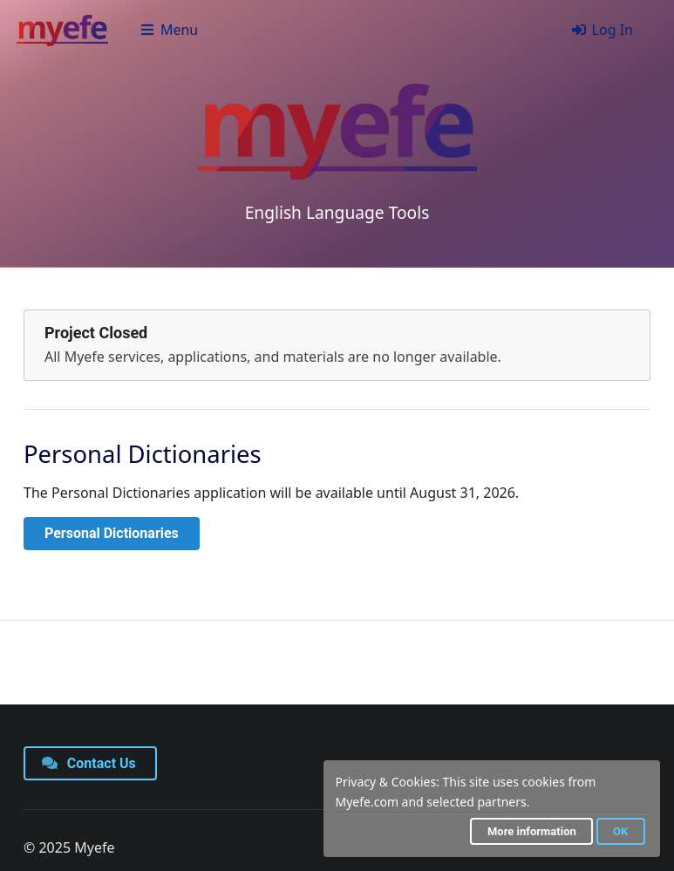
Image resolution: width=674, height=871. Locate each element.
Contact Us (89, 763)
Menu (169, 29)
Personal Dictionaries (111, 533)
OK (620, 831)
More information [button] (531, 831)
